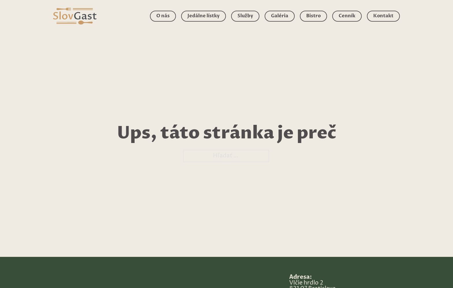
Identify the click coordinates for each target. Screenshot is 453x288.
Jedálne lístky (203, 16)
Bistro (313, 16)
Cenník (347, 16)
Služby (245, 16)
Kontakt (383, 16)
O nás (163, 16)
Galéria (279, 16)
